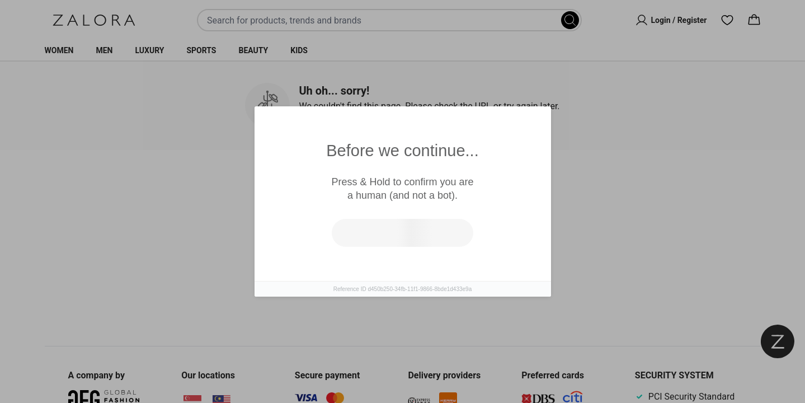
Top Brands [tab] (449, 185)
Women (59, 50)
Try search (354, 268)
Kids (299, 50)
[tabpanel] (403, 256)
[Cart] (754, 20)
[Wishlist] (727, 20)
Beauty (253, 50)
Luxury (149, 50)
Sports (201, 50)
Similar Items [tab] (360, 184)
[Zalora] (94, 20)
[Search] (570, 20)
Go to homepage (451, 268)
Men (104, 50)
